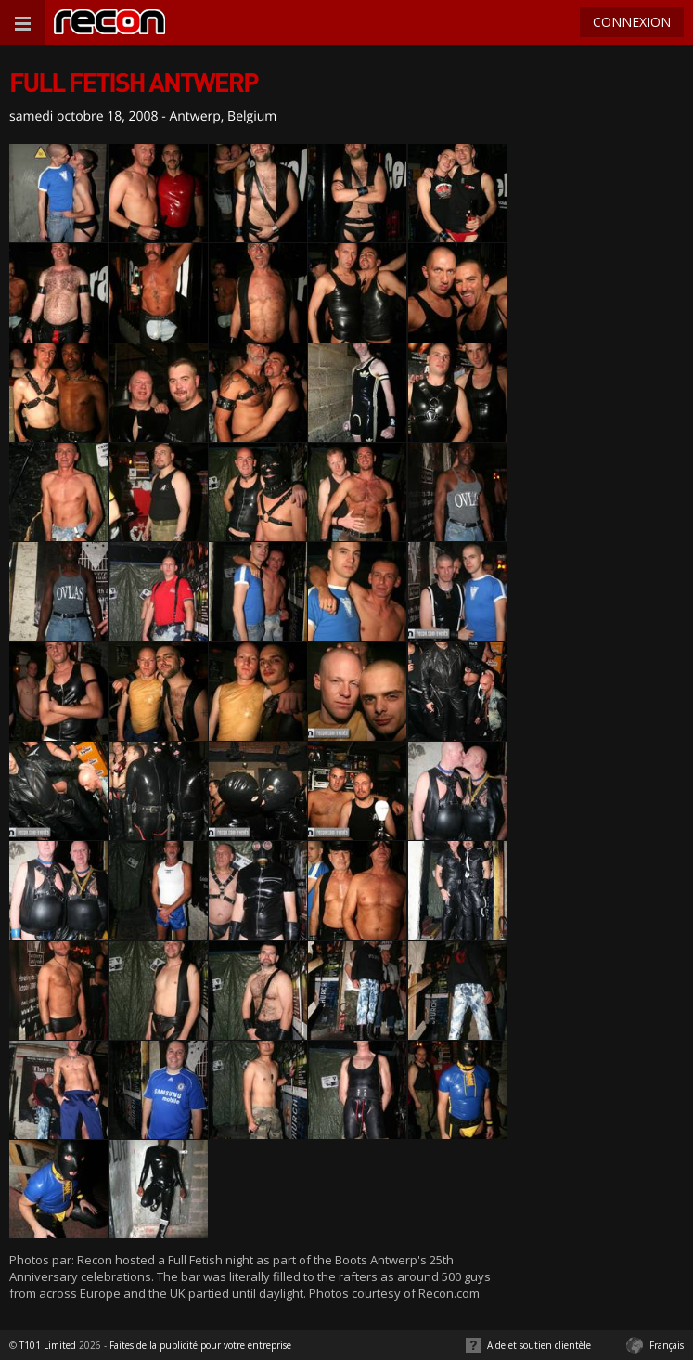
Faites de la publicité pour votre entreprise (200, 1345)
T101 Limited (47, 1345)
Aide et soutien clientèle (539, 1345)
